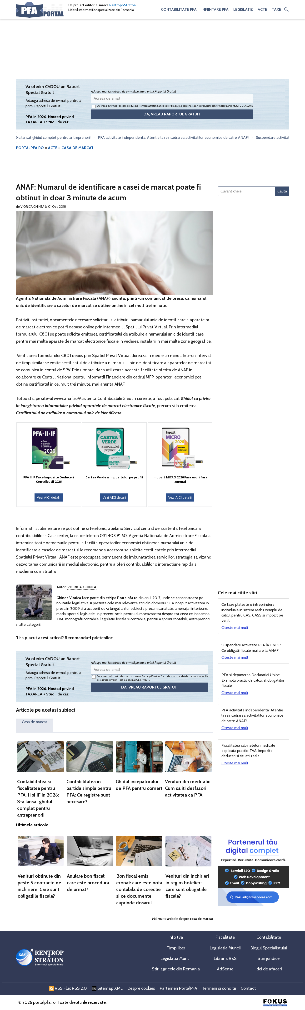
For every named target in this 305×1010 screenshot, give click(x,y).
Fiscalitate (225, 937)
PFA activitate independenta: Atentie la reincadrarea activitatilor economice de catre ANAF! (176, 137)
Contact (248, 988)
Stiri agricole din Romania (176, 969)
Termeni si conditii (219, 988)
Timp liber (176, 948)
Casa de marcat (34, 722)
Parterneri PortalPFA (178, 988)
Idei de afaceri (268, 969)
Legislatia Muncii (225, 948)
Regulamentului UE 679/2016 (237, 105)
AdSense (225, 969)
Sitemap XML (107, 988)
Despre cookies (141, 988)
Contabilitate (268, 937)
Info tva (176, 937)
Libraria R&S (225, 958)
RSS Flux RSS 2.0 (68, 988)
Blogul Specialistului (268, 948)
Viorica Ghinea (32, 206)
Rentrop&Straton (122, 5)
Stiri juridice (269, 958)
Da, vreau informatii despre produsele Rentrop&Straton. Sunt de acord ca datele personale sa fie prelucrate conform (172, 106)
